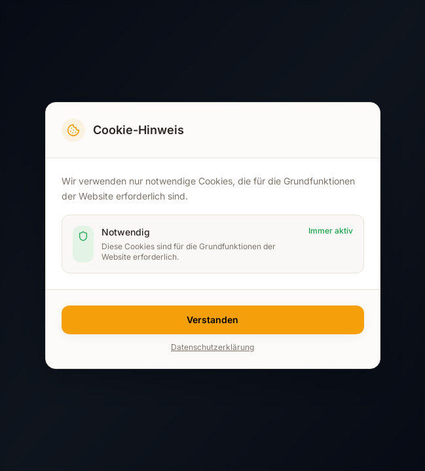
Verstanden (212, 319)
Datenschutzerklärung (212, 347)
